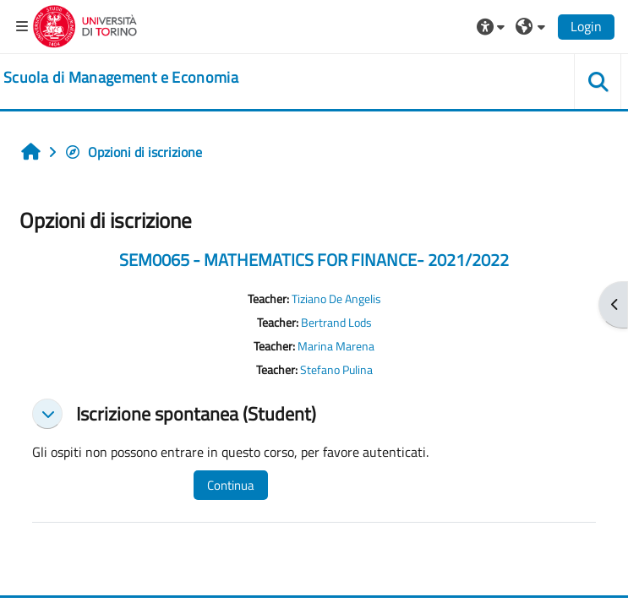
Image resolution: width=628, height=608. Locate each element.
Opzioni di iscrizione (133, 152)
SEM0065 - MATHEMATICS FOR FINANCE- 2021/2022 (314, 260)
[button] (493, 26)
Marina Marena (336, 346)
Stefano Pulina (336, 370)
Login (586, 26)
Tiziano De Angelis (336, 299)
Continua (230, 485)
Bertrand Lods (336, 322)
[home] (120, 77)
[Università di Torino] (85, 24)
